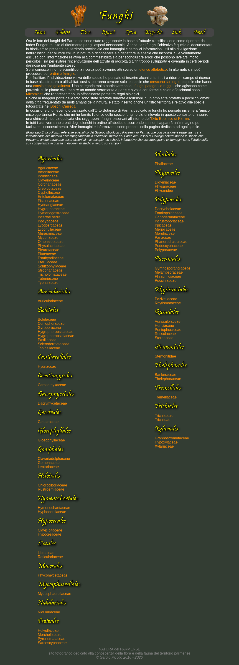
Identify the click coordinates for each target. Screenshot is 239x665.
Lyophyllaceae (49, 229)
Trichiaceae (164, 416)
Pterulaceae (47, 262)
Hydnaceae (47, 366)
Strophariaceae (50, 270)
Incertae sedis (49, 217)
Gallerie (62, 32)
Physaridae (164, 190)
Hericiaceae (164, 325)
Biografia (154, 32)
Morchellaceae (49, 635)
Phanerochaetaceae (171, 242)
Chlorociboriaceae (52, 485)
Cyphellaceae (49, 192)
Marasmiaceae (50, 233)
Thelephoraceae (168, 379)
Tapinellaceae (49, 348)
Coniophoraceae (51, 323)
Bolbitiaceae (48, 176)
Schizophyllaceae (52, 266)
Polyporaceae (166, 250)
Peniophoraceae (168, 330)
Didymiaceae (165, 182)
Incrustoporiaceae (169, 221)
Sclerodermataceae (53, 344)
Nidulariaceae (49, 612)
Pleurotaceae (48, 250)
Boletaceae (47, 319)
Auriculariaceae (50, 301)
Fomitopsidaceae (169, 213)
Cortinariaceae (49, 184)
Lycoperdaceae (50, 225)
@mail (199, 32)
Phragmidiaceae (168, 276)
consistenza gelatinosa (51, 86)
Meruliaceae (165, 233)
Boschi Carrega (62, 106)
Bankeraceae (165, 375)
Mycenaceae (48, 237)
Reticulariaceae (50, 557)
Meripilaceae (165, 229)
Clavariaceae (48, 180)
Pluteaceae (47, 254)
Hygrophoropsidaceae (56, 332)
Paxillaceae (47, 340)
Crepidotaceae (49, 188)
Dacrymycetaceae (52, 403)
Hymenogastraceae (53, 213)
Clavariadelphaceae (54, 459)
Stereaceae (164, 338)
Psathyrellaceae (51, 258)
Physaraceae (165, 186)
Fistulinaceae (48, 201)
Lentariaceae (48, 467)
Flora (85, 32)
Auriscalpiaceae (168, 321)
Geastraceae (48, 422)
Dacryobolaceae (168, 209)
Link (176, 32)
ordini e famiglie (62, 74)
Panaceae (163, 237)
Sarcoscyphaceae (52, 643)
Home (40, 32)
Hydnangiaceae (50, 205)
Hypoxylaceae (166, 442)
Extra (130, 32)
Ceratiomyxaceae (52, 385)
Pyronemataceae (51, 639)
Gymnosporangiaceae (173, 268)
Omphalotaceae (51, 242)
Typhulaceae (48, 283)
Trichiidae (162, 420)
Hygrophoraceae (51, 209)
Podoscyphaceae (169, 246)
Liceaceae (46, 553)
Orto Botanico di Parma (170, 119)
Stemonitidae (165, 356)
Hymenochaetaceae (54, 508)
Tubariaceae (48, 278)
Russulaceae (165, 334)
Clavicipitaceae (50, 530)
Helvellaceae (48, 630)
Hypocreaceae (49, 534)
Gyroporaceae (49, 328)
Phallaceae (164, 164)
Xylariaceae (164, 446)
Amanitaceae (48, 172)
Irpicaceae (163, 225)
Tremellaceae (166, 397)
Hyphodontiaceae (52, 512)
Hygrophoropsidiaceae (56, 336)
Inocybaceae (48, 221)
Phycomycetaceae (53, 575)
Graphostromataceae (172, 438)
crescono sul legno (165, 82)
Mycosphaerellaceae (54, 594)
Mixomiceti (34, 94)
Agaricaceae (48, 168)
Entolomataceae (51, 197)
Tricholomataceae (52, 274)
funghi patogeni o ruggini (154, 86)
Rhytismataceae (168, 303)
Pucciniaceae (165, 280)
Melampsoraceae (169, 272)
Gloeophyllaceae (51, 440)
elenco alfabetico (153, 69)
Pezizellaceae (166, 299)
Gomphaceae (49, 463)
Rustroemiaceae (51, 489)
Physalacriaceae (51, 246)
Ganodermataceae (170, 217)
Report (108, 32)
